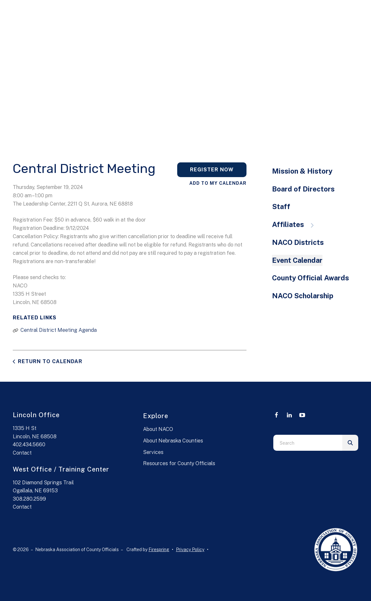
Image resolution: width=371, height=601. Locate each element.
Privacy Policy (190, 549)
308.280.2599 (29, 499)
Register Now (212, 170)
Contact (22, 453)
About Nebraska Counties (173, 441)
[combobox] (307, 443)
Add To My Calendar (217, 183)
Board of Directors (303, 189)
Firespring (158, 549)
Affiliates (296, 224)
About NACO (158, 429)
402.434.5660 (29, 444)
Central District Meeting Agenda (58, 330)
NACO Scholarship (302, 296)
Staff (281, 206)
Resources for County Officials (179, 463)
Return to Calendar (50, 361)
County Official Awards (310, 278)
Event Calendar (297, 260)
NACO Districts (298, 242)
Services (153, 452)
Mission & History (302, 171)
